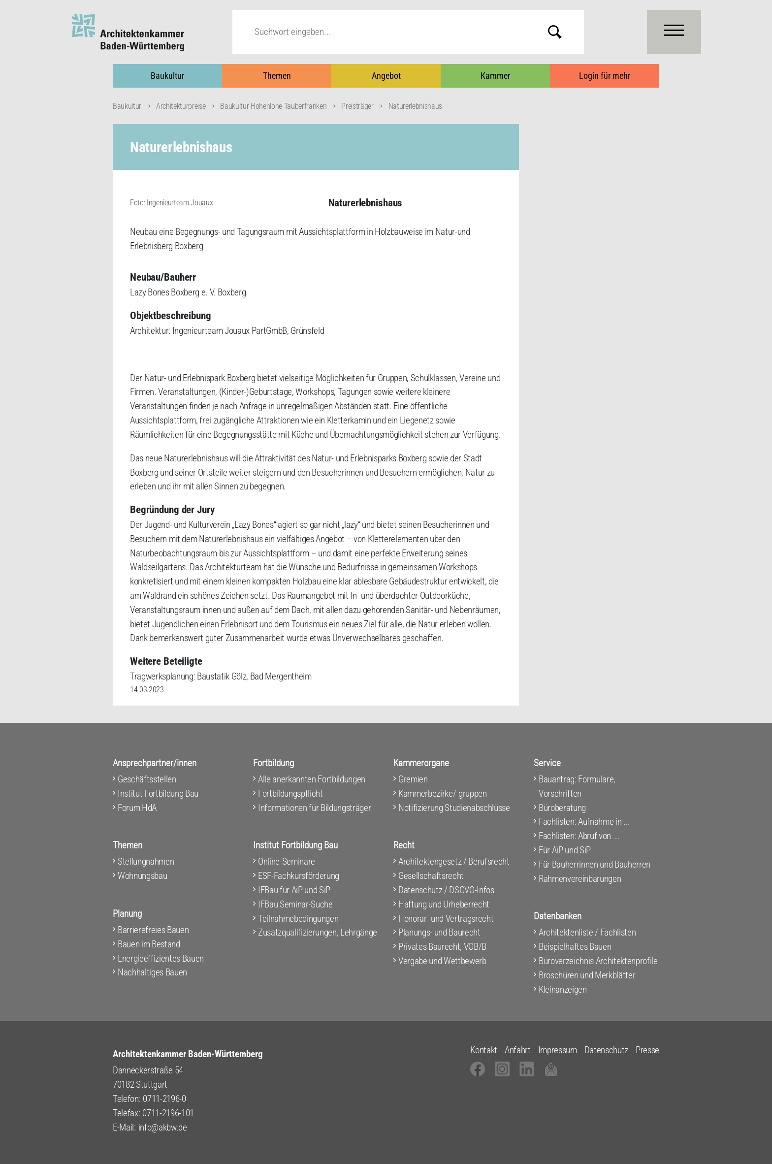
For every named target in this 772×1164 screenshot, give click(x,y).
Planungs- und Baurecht (439, 932)
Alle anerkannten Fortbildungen (311, 779)
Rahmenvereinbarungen (580, 878)
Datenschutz (606, 1050)
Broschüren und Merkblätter (587, 975)
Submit (562, 31)
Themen (277, 75)
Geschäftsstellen (147, 779)
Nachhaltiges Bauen (152, 972)
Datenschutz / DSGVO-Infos (446, 890)
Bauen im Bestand (149, 944)
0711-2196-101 (168, 1113)
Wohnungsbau (142, 875)
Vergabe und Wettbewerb (442, 961)
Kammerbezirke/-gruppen (442, 793)
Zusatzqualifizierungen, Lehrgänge (317, 932)
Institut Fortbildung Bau (158, 793)
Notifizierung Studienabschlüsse (454, 807)
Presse (647, 1050)
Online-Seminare (286, 861)
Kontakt (483, 1050)
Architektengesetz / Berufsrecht (454, 861)
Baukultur (167, 75)
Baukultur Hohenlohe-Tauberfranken (273, 106)
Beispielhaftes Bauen (575, 946)
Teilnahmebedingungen (298, 918)
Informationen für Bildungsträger (314, 807)
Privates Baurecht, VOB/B (442, 946)
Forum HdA (137, 807)
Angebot (386, 75)
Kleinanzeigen (563, 989)
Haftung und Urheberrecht (443, 904)
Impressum (557, 1050)
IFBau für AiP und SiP (294, 890)
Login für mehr (604, 75)
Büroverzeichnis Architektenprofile (598, 961)
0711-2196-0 (164, 1098)
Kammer (495, 75)
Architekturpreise (180, 106)
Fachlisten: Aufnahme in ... (584, 821)
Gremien (413, 779)
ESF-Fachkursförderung (298, 875)
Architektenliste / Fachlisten (587, 932)
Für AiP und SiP (565, 850)
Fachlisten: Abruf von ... (579, 835)
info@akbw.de (162, 1127)
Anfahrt (518, 1050)
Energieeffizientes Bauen (161, 958)
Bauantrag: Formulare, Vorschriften (577, 786)
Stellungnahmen (146, 861)
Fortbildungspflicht (290, 793)
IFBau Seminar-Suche (295, 904)
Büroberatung (562, 807)
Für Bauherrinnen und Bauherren (594, 864)
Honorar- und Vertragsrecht (445, 918)
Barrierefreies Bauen (153, 930)
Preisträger (357, 106)
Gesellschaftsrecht (431, 875)
